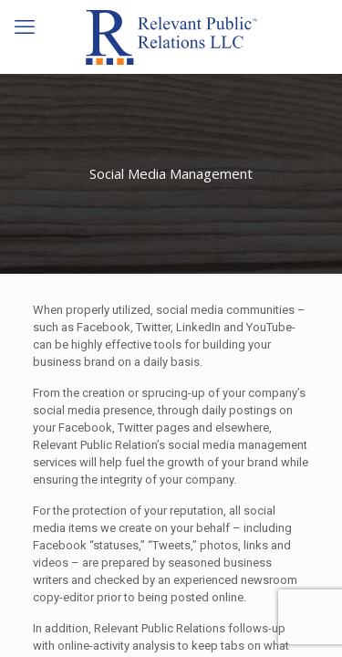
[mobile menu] (24, 27)
